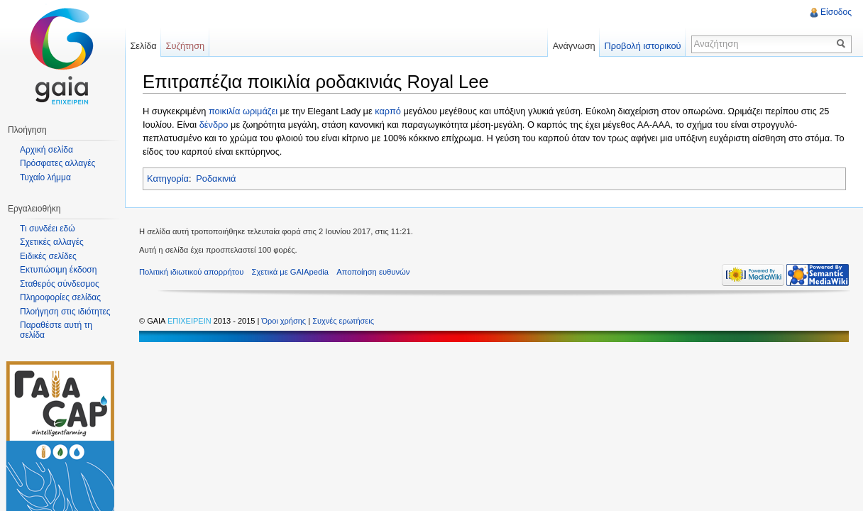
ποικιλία (225, 111)
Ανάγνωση (574, 45)
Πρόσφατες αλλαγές (57, 163)
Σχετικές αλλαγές (52, 242)
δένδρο (214, 124)
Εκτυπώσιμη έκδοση (58, 270)
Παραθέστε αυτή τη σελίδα (56, 330)
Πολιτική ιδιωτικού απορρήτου (191, 272)
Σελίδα (143, 45)
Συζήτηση (185, 45)
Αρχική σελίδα (46, 150)
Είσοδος (836, 12)
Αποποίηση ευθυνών (372, 272)
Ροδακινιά (216, 178)
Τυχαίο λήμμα (45, 177)
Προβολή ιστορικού (642, 45)
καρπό (388, 111)
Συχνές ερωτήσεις (343, 321)
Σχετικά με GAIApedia (290, 272)
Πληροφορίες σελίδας (60, 297)
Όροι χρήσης (284, 321)
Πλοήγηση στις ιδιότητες (65, 312)
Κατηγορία (168, 178)
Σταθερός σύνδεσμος (59, 284)
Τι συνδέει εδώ (47, 228)
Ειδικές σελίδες (48, 256)
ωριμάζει (260, 111)
